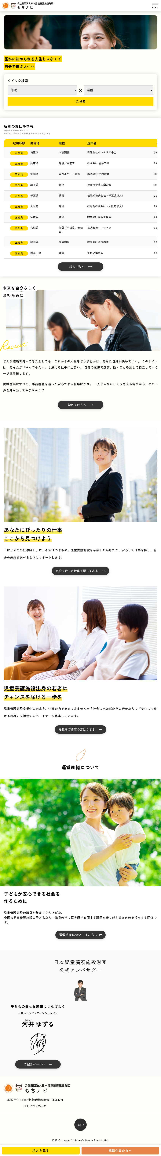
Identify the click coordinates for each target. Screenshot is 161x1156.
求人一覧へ (76, 266)
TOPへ (80, 1124)
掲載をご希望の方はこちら (77, 729)
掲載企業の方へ (120, 1150)
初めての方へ (77, 404)
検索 (81, 101)
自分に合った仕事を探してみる (77, 570)
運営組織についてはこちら (78, 934)
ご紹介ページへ (34, 1064)
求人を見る (40, 1150)
